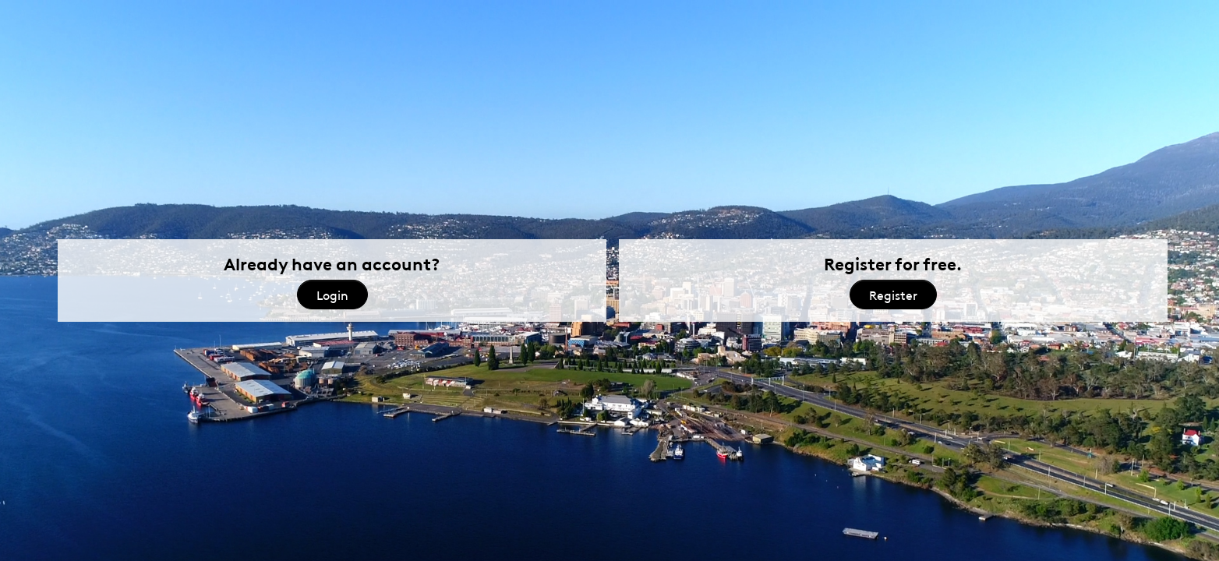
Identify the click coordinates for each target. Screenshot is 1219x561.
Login (332, 294)
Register (893, 294)
